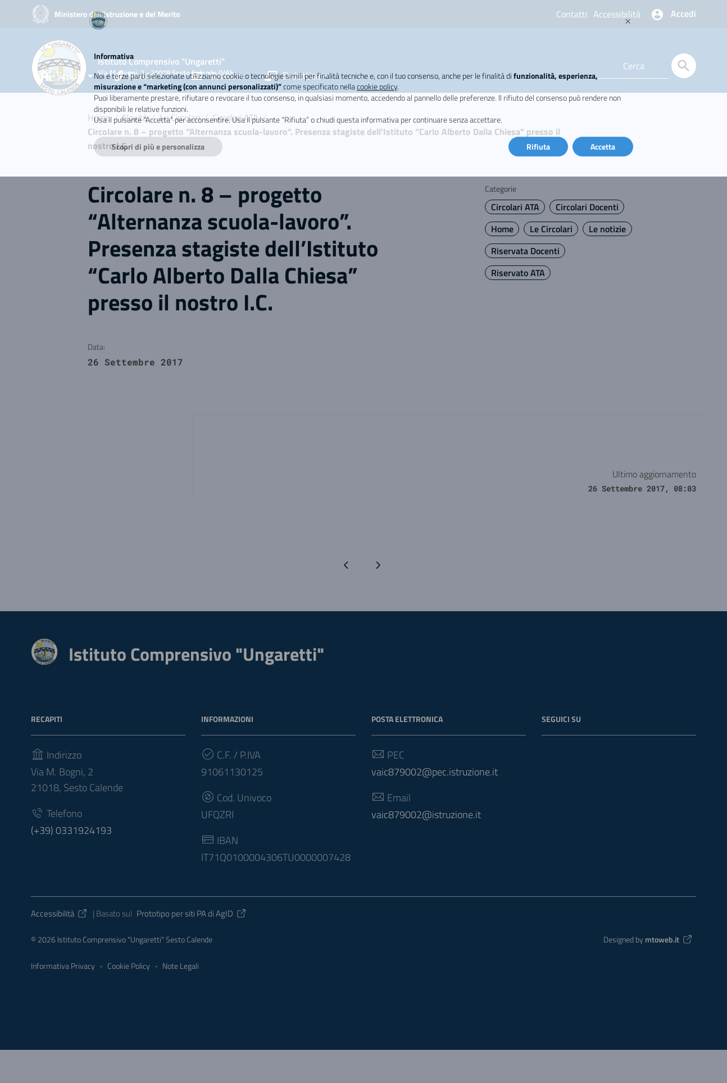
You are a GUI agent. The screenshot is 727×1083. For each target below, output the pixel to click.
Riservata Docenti (525, 284)
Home (99, 150)
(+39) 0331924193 (71, 862)
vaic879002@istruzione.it (426, 847)
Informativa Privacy (63, 998)
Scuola (61, 108)
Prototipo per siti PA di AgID (192, 946)
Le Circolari (180, 150)
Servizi (135, 108)
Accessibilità (616, 14)
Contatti (572, 14)
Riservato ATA (518, 306)
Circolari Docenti (587, 240)
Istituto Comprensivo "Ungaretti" (196, 686)
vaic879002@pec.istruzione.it (434, 804)
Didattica (293, 108)
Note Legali (180, 998)
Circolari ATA (235, 150)
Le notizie (607, 262)
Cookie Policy (128, 998)
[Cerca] (683, 65)
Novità (213, 108)
